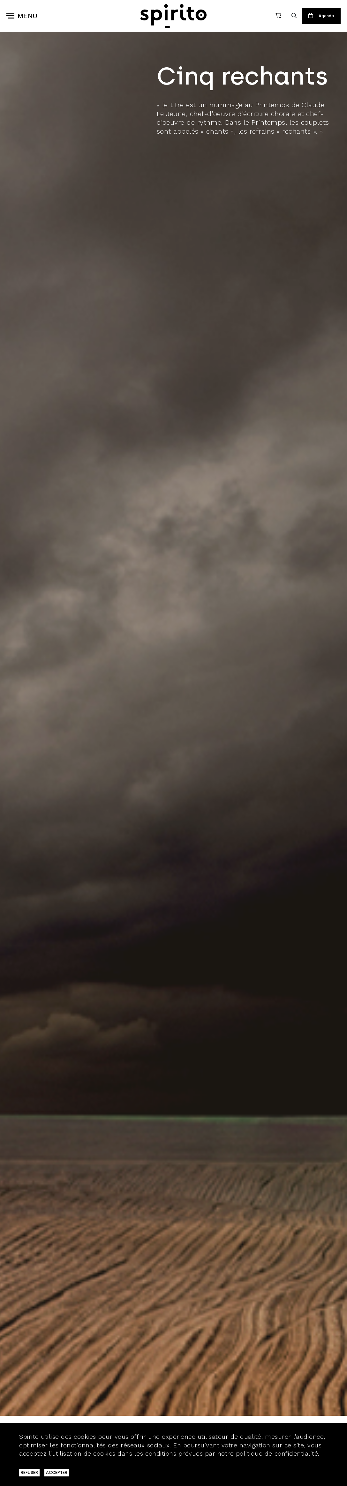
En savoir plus (40, 1462)
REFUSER (29, 1472)
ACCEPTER (56, 1472)
